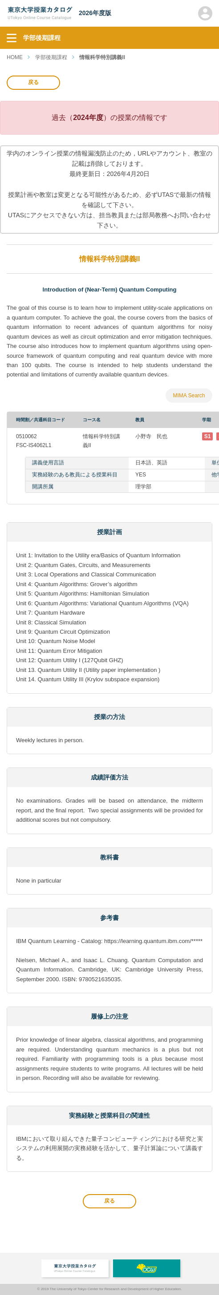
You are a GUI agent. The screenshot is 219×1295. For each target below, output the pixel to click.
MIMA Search (189, 395)
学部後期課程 (51, 57)
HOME (15, 57)
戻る (33, 82)
